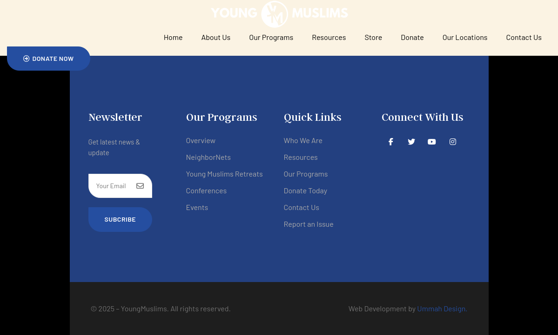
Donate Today (306, 190)
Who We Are (303, 140)
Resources (329, 37)
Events (197, 207)
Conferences (206, 190)
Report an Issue (309, 223)
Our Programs (271, 37)
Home (173, 37)
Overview (201, 140)
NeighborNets (208, 156)
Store (373, 37)
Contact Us (524, 37)
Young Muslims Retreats (224, 173)
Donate (412, 37)
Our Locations (465, 37)
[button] (48, 58)
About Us (216, 37)
